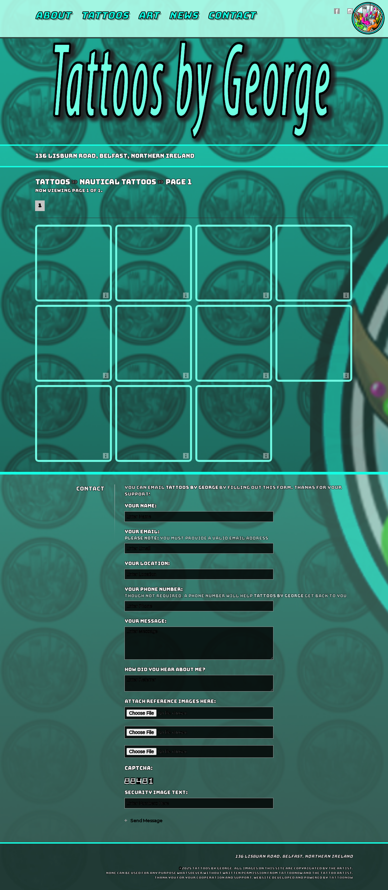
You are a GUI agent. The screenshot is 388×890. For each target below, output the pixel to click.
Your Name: (140, 506)
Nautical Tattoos (117, 182)
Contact (231, 15)
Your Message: (145, 621)
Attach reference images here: (170, 701)
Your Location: (147, 563)
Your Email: (237, 534)
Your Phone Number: (237, 592)
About (53, 15)
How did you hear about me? (164, 669)
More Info (107, 297)
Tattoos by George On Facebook (337, 11)
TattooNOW (341, 877)
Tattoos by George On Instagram (350, 11)
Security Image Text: (156, 792)
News (183, 15)
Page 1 (178, 182)
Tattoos (104, 15)
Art (148, 15)
